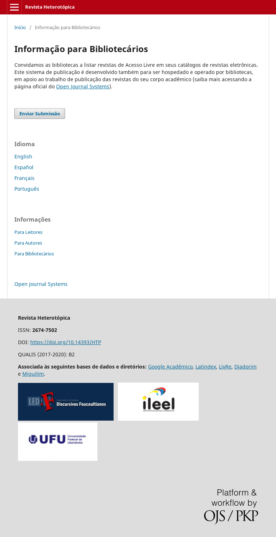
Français (24, 178)
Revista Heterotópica (50, 7)
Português (26, 188)
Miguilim (33, 373)
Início (20, 27)
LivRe (225, 366)
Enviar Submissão (39, 113)
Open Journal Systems (82, 86)
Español (23, 167)
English (23, 156)
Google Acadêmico (170, 366)
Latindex (206, 366)
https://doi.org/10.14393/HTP (65, 342)
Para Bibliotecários (34, 253)
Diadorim (245, 366)
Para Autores (28, 243)
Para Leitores (28, 232)
